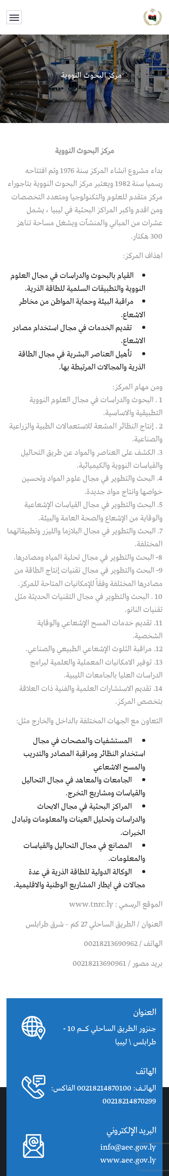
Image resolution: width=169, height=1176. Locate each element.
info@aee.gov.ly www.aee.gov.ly (128, 1154)
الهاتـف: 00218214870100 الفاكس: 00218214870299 (103, 1095)
